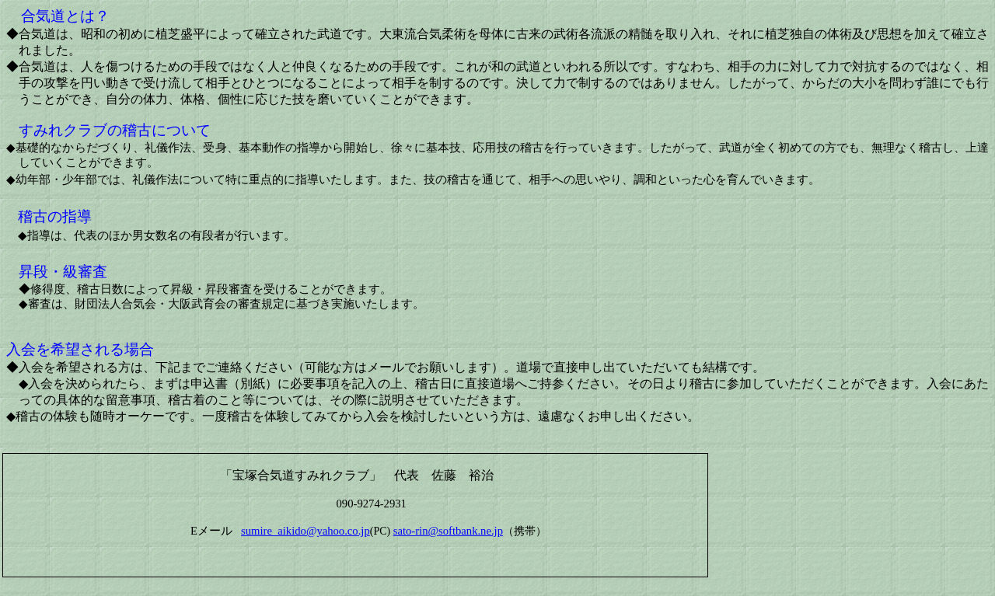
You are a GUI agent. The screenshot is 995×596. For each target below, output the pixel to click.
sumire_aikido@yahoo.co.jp (305, 531)
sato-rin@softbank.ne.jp (448, 531)
